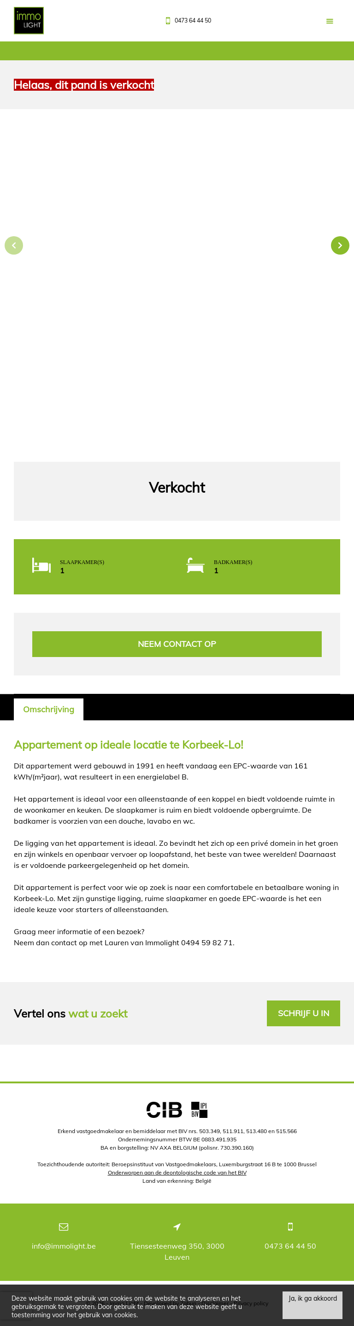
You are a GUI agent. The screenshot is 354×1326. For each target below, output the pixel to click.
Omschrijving (48, 709)
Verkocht (177, 487)
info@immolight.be (64, 1245)
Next (340, 245)
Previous (14, 245)
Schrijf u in (303, 1013)
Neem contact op (177, 644)
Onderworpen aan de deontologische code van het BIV (177, 1172)
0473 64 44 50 (290, 1245)
